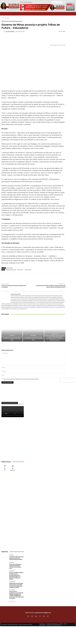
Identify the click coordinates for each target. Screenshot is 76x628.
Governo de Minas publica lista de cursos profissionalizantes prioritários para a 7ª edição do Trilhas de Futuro (55, 338)
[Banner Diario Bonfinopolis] (42, 7)
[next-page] (5, 344)
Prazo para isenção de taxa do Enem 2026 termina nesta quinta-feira (70, 7)
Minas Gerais (18, 21)
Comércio (12, 337)
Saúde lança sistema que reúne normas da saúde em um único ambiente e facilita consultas (16, 586)
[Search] (63, 2)
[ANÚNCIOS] (12, 516)
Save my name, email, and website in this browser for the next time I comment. (21, 379)
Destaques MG (12, 582)
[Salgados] (12, 503)
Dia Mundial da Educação (11, 269)
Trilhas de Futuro (27, 269)
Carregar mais (12, 602)
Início (3, 18)
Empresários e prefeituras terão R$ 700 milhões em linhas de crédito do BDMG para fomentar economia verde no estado (16, 595)
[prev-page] (2, 344)
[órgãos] (12, 395)
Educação (11, 21)
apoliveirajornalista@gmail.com (43, 613)
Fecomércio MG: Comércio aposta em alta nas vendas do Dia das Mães (12, 339)
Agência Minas (10, 267)
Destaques (69, 4)
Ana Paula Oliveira (10, 31)
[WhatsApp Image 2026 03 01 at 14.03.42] (12, 441)
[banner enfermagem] (12, 539)
